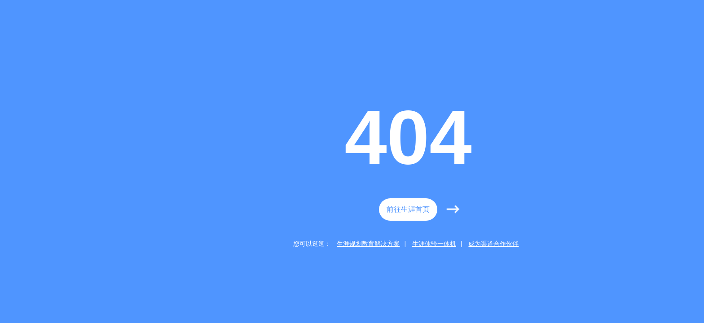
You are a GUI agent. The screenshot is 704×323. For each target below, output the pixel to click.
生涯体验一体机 (434, 243)
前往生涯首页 (408, 209)
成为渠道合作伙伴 (493, 243)
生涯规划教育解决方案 (368, 243)
